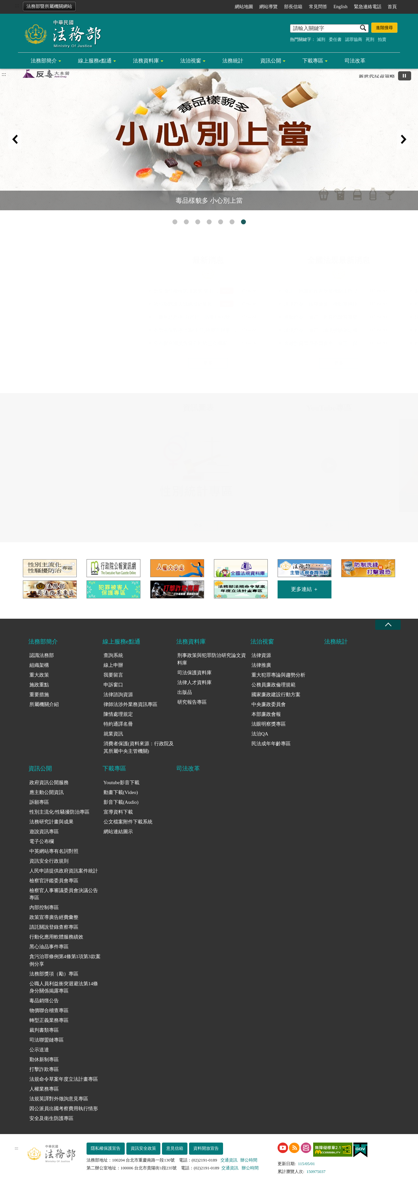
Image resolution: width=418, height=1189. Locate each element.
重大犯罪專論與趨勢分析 (278, 675)
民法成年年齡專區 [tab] (232, 221)
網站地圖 (244, 6)
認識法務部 (41, 655)
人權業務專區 (44, 1089)
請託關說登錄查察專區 (53, 927)
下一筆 (403, 139)
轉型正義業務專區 (49, 1020)
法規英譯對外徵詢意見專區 (58, 1098)
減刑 (321, 39)
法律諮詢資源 (118, 694)
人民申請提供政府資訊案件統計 (63, 870)
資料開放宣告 (206, 1148)
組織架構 (39, 665)
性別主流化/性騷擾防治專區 (59, 812)
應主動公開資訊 (46, 792)
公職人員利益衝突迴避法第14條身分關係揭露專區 (63, 987)
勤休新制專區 (44, 1059)
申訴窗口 (113, 684)
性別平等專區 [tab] (186, 221)
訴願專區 (39, 802)
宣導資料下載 (118, 812)
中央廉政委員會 (268, 704)
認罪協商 (353, 39)
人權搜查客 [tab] (209, 221)
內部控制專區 (44, 907)
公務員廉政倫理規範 (273, 684)
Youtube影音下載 (121, 782)
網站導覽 (268, 6)
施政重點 (39, 684)
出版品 (184, 692)
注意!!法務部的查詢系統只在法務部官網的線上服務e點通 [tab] (197, 221)
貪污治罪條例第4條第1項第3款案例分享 (65, 960)
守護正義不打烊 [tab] (220, 221)
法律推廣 (261, 665)
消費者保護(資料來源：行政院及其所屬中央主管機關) (139, 747)
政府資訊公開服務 (49, 782)
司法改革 (355, 60)
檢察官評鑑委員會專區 (53, 880)
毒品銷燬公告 (44, 1000)
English (340, 6)
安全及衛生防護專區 (51, 1118)
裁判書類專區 (44, 1030)
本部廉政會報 (266, 714)
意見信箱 (174, 1148)
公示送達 (39, 1049)
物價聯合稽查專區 (49, 1010)
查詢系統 (113, 655)
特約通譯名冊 (118, 724)
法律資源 (261, 655)
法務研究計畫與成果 (51, 821)
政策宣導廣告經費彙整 (53, 917)
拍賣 (382, 39)
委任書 (335, 39)
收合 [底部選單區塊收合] (388, 625)
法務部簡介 (44, 60)
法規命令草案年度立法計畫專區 (63, 1079)
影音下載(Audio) (121, 802)
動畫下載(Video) (121, 792)
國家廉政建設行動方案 (275, 694)
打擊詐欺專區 (44, 1069)
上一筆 (14, 139)
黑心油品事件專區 (49, 946)
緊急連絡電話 (367, 6)
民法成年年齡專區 (271, 743)
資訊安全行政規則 (49, 861)
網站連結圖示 (118, 831)
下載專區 (312, 60)
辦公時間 (248, 1160)
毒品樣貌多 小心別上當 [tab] (243, 221)
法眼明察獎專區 (268, 724)
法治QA (259, 733)
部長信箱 (293, 6)
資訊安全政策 (143, 1148)
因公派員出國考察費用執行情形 (63, 1108)
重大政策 (39, 675)
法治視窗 (190, 60)
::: (17, 5)
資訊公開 (270, 60)
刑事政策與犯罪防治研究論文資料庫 (211, 659)
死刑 (370, 39)
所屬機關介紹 (44, 704)
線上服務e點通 (95, 60)
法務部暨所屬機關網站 (49, 6)
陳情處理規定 (118, 714)
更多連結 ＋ (304, 589)
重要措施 (39, 694)
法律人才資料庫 (194, 682)
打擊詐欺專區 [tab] (174, 221)
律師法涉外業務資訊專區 (130, 704)
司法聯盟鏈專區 (46, 1040)
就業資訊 (113, 733)
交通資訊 (228, 1160)
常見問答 (318, 6)
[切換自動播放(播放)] (404, 75)
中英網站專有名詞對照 (53, 851)
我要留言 (113, 675)
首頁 (392, 6)
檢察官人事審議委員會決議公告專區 (63, 894)
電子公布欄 (41, 841)
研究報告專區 (192, 702)
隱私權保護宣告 (106, 1148)
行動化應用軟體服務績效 (56, 936)
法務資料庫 (146, 60)
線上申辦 (113, 665)
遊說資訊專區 (44, 831)
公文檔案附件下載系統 (128, 821)
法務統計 (232, 60)
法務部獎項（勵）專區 (53, 973)
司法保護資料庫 (194, 672)
